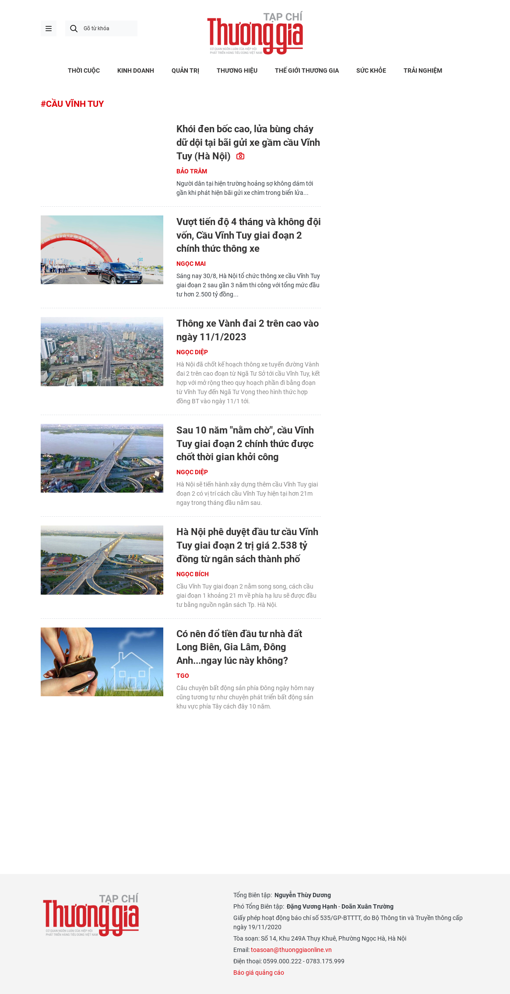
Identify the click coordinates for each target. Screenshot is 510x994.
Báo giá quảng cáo (258, 972)
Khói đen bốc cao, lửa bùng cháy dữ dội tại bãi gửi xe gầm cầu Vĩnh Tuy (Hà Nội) (248, 142)
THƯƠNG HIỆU (237, 70)
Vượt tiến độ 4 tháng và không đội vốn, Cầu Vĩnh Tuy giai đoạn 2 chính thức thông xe (248, 235)
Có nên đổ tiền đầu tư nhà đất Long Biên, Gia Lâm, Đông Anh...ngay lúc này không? (239, 647)
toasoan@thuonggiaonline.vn (291, 949)
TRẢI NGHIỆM (423, 70)
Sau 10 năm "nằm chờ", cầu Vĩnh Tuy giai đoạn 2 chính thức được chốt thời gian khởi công (245, 444)
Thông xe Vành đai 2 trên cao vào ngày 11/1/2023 (247, 330)
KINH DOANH (135, 70)
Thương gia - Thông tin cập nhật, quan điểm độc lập (255, 33)
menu (48, 28)
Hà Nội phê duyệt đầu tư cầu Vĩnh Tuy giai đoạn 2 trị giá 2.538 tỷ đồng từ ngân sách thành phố (247, 545)
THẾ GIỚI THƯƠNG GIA (307, 70)
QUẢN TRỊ (185, 70)
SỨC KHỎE (371, 70)
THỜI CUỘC (84, 70)
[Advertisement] (181, 781)
